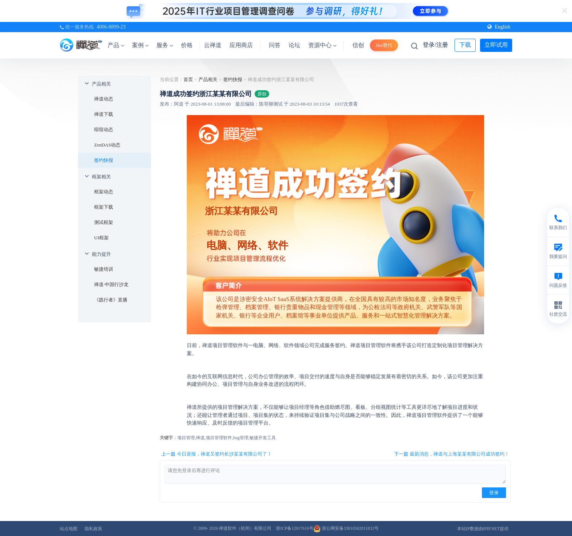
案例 (140, 45)
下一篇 (451, 454)
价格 (187, 45)
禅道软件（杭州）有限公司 (245, 528)
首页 (188, 79)
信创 (358, 45)
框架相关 (101, 176)
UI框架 (101, 237)
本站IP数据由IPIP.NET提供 (483, 528)
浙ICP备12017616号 (294, 528)
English (498, 27)
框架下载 (103, 207)
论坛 (294, 45)
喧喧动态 (103, 129)
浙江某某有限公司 (241, 211)
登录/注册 (435, 45)
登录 (494, 492)
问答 (275, 45)
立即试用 (496, 45)
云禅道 (212, 45)
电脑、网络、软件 (247, 245)
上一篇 (216, 454)
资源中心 (322, 45)
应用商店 (241, 45)
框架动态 (103, 191)
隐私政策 (93, 528)
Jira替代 (384, 45)
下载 (465, 45)
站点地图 (68, 528)
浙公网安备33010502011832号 (346, 528)
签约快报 (103, 160)
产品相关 (101, 84)
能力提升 (101, 254)
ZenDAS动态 (107, 145)
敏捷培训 (103, 269)
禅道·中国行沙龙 (111, 284)
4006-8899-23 (111, 27)
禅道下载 (103, 114)
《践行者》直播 (110, 300)
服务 (164, 45)
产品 (116, 45)
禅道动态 (103, 99)
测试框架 (103, 222)
